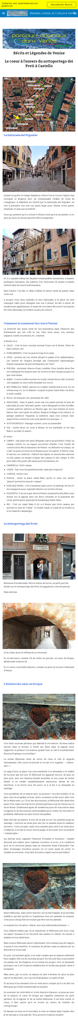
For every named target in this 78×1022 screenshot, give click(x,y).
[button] (3, 13)
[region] (39, 4)
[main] (39, 59)
